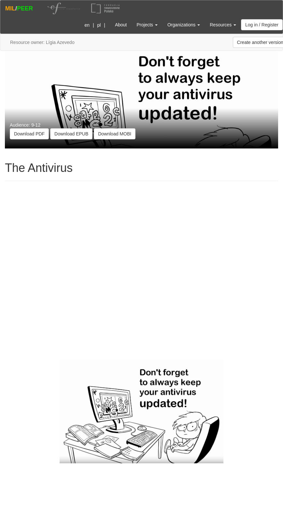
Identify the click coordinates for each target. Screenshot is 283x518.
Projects (146, 24)
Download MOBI (114, 133)
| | (93, 25)
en (87, 25)
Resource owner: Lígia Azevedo (42, 42)
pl (99, 25)
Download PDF (29, 133)
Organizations (183, 24)
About (121, 24)
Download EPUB (71, 133)
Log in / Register (261, 24)
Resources (223, 24)
